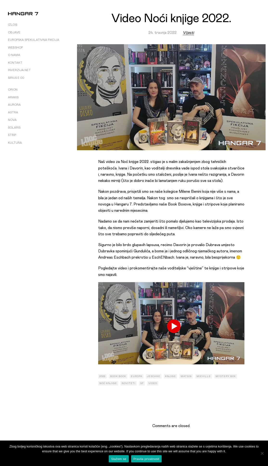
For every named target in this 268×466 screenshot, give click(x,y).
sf (142, 383)
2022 (102, 376)
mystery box (226, 376)
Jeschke (153, 376)
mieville (204, 376)
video (152, 383)
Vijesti (188, 33)
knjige (170, 376)
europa (136, 376)
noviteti (128, 383)
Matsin (186, 376)
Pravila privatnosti (146, 459)
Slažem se (118, 459)
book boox (118, 376)
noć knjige (108, 383)
